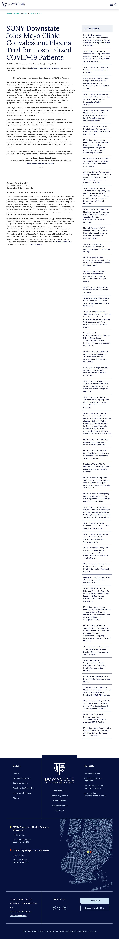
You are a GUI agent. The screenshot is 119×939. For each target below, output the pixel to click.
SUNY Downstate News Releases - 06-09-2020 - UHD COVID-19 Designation (96, 525)
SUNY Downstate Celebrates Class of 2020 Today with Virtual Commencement (95, 442)
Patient (16, 773)
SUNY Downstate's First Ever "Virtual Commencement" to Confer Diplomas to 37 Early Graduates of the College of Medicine (96, 386)
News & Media (59, 801)
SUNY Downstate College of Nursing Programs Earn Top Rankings (95, 69)
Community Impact (59, 796)
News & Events (20, 14)
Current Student (20, 783)
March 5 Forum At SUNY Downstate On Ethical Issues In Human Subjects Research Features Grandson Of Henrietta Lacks (97, 233)
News (32, 14)
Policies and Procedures (20, 912)
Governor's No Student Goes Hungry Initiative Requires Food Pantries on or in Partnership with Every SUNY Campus (96, 83)
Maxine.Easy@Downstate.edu (40, 163)
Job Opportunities (59, 806)
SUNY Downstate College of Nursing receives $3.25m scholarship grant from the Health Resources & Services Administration (96, 553)
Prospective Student (22, 778)
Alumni (16, 798)
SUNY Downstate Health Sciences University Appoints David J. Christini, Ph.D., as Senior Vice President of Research (96, 402)
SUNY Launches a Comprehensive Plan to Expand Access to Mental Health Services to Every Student (94, 665)
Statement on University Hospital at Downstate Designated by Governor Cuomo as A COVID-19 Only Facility (95, 276)
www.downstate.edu (62, 242)
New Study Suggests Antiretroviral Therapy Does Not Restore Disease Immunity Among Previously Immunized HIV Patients (96, 40)
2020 (39, 14)
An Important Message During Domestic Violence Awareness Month (96, 678)
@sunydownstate (34, 244)
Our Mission (59, 791)
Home (9, 14)
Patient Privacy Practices (21, 899)
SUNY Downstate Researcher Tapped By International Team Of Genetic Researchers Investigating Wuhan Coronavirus (96, 99)
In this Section (92, 28)
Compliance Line (29, 903)
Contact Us (59, 811)
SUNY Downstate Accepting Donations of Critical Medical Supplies (95, 289)
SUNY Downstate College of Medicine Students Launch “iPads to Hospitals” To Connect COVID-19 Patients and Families (95, 356)
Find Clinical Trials (92, 773)
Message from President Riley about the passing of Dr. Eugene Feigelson (96, 579)
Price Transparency (18, 916)
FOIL (12, 907)
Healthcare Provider (22, 793)
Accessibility (15, 903)
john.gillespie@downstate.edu (45, 68)
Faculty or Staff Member (23, 788)
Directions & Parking (94, 908)
